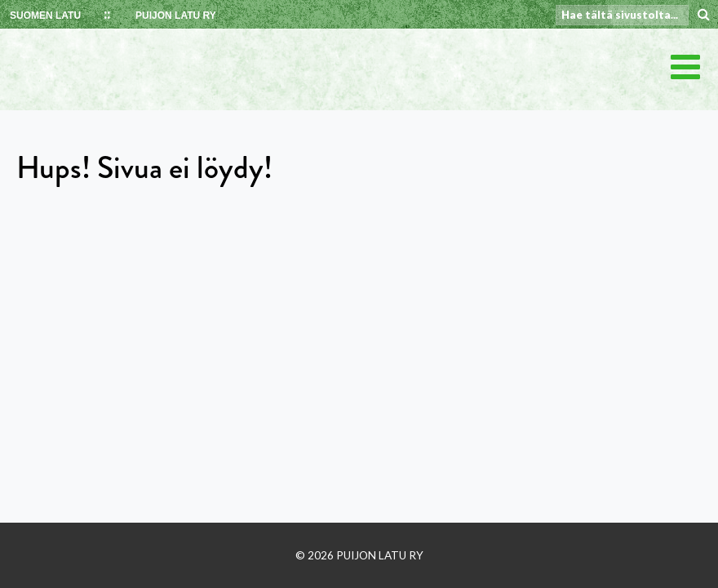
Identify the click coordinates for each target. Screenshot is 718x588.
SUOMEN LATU (45, 15)
